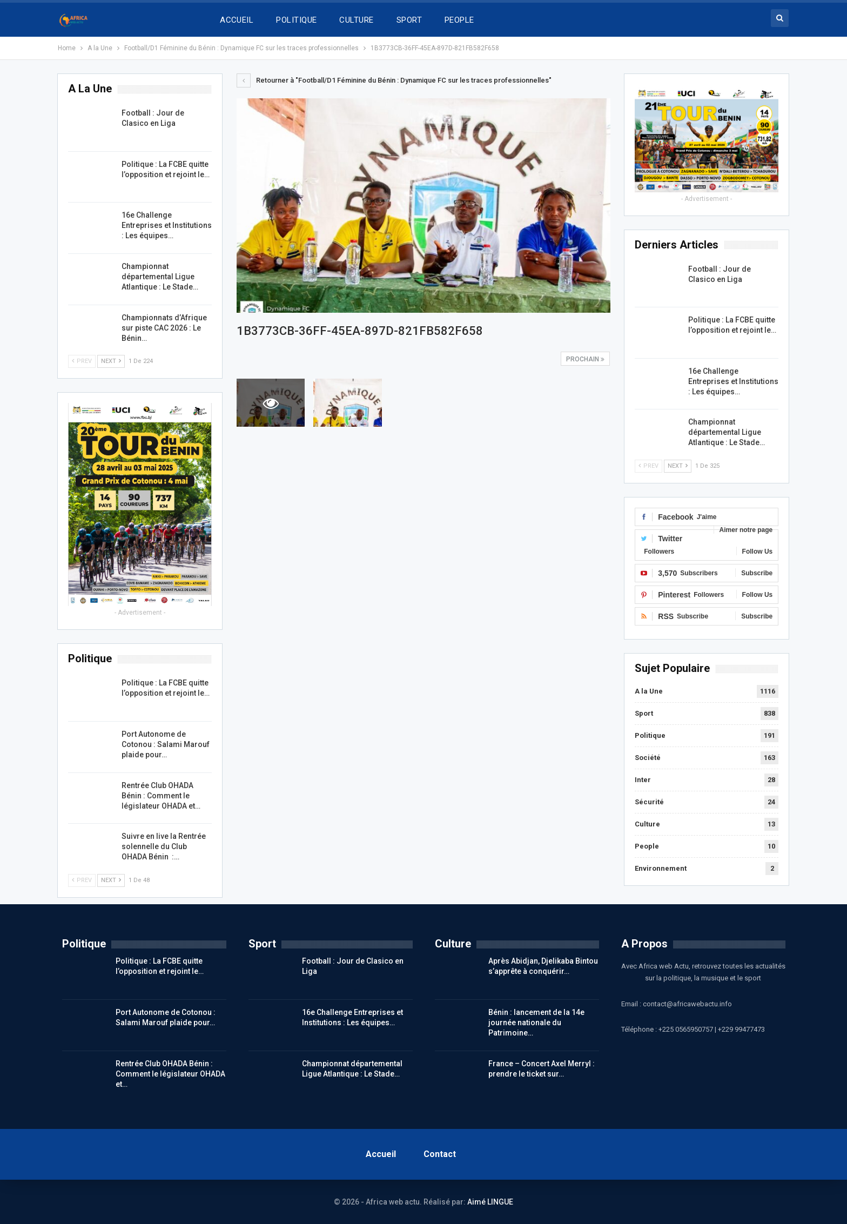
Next (678, 465)
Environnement (661, 868)
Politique (650, 735)
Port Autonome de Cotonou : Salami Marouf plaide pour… (166, 744)
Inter (643, 780)
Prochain (585, 359)
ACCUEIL (236, 20)
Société (648, 758)
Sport (644, 713)
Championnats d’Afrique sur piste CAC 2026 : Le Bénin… (164, 327)
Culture (647, 824)
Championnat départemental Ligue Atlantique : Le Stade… (726, 432)
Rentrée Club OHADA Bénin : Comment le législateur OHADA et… (161, 795)
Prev (648, 465)
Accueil (381, 1154)
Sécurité (649, 802)
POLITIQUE (296, 20)
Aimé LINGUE (490, 1202)
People (647, 846)
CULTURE (356, 20)
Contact (440, 1154)
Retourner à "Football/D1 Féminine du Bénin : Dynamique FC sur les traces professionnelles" (394, 80)
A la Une (649, 691)
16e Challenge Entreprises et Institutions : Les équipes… (733, 381)
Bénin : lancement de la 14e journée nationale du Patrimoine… (536, 1022)
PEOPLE (459, 20)
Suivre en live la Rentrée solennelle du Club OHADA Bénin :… (164, 846)
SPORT (409, 20)
